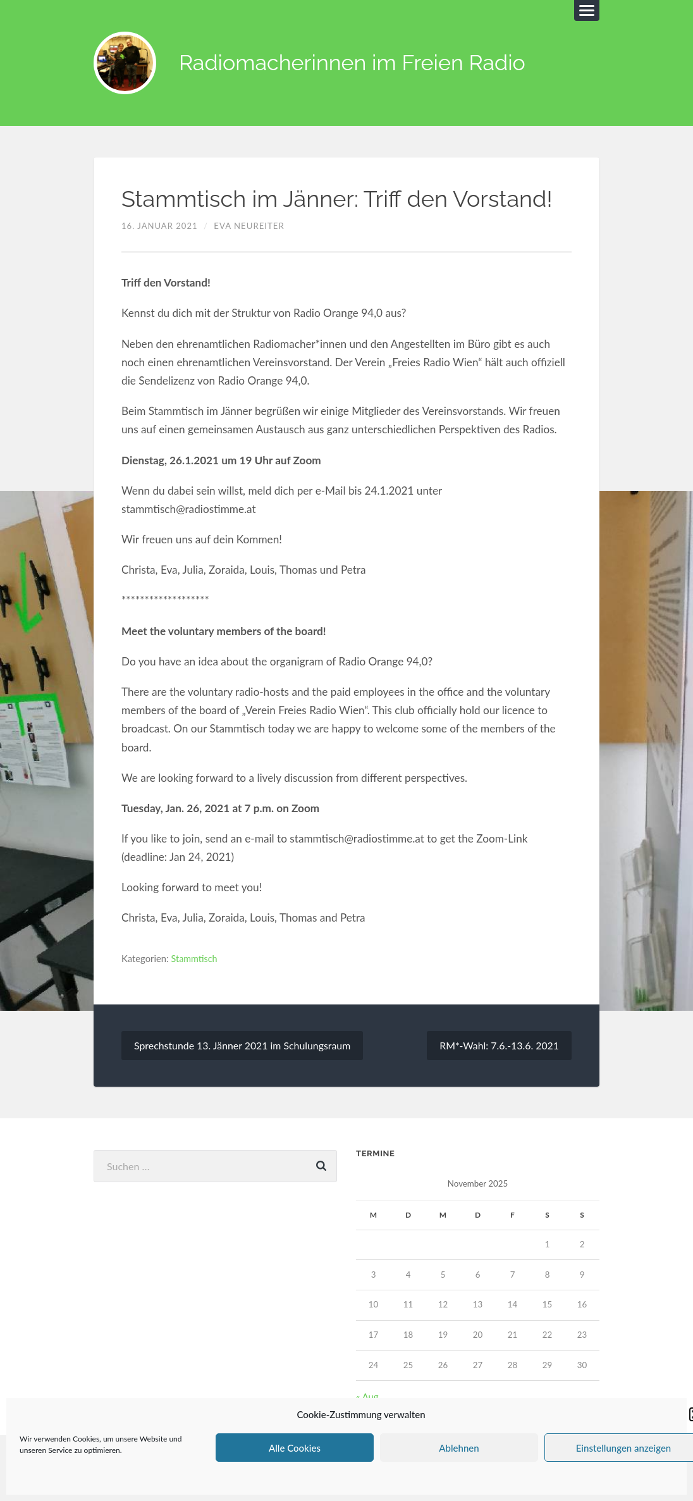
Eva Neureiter (249, 226)
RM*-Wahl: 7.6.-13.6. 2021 (499, 1046)
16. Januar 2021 (160, 226)
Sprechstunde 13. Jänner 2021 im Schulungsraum (243, 1046)
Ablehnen (459, 1448)
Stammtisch (195, 959)
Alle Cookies (295, 1448)
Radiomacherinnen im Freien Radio (359, 64)
